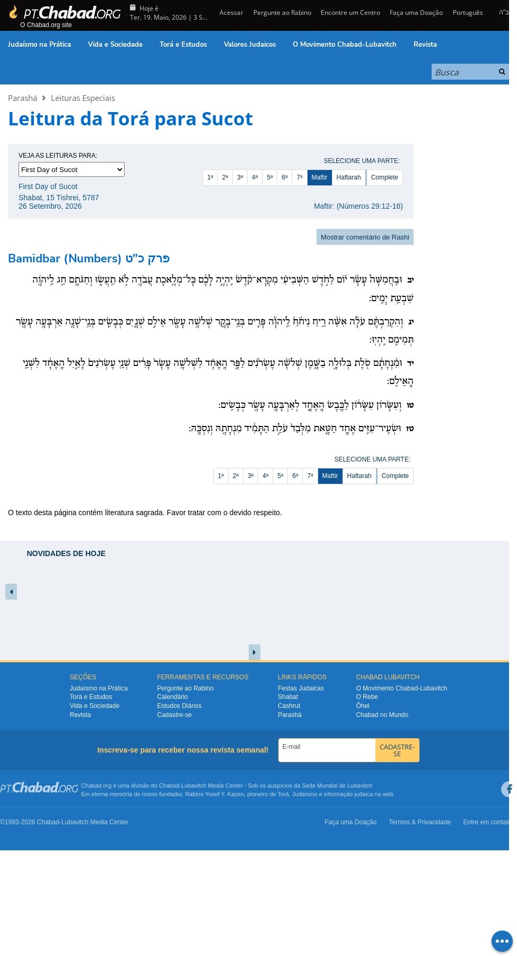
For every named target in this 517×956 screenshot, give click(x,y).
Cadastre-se (174, 715)
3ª (240, 177)
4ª (255, 177)
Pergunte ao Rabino (282, 12)
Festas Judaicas (301, 688)
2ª (225, 177)
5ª (270, 177)
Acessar (230, 12)
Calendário (172, 697)
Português (468, 12)
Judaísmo (305, 794)
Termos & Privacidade (420, 822)
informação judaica (348, 794)
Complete (384, 177)
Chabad (169, 785)
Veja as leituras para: (58, 155)
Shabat (288, 697)
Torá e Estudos (183, 44)
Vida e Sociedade (115, 44)
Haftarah (349, 177)
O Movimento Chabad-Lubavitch (345, 44)
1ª (210, 177)
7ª (299, 177)
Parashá (22, 97)
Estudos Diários (179, 706)
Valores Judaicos (250, 44)
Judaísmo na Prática (39, 44)
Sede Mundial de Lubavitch (337, 785)
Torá (282, 794)
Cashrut (289, 706)
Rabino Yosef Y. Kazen (214, 794)
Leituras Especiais (83, 97)
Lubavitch (193, 785)
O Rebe (367, 697)
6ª (284, 177)
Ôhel (362, 706)
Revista (425, 44)
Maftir (320, 177)
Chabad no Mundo (382, 715)
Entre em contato (487, 822)
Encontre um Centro (350, 12)
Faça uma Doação (416, 12)
